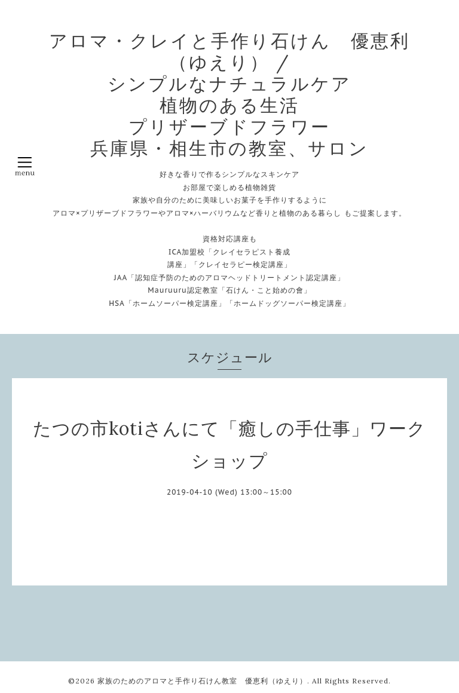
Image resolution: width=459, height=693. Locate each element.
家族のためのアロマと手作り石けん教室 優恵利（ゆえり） (202, 680)
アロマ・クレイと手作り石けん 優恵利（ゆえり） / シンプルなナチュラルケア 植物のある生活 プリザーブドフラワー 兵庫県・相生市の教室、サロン (229, 94)
